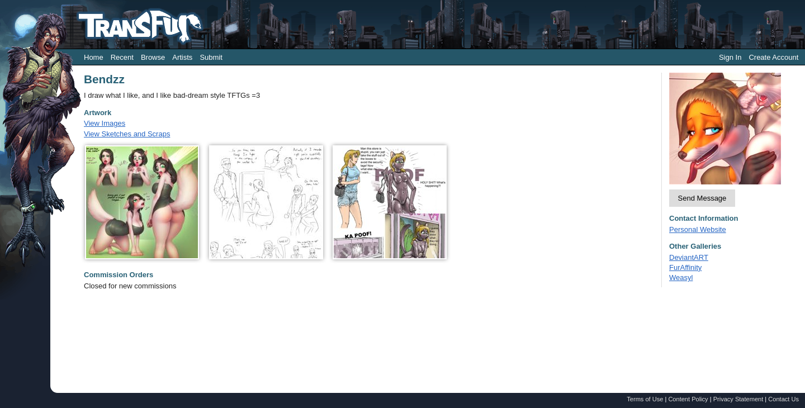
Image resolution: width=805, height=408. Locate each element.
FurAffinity (685, 267)
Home (93, 57)
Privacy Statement (738, 399)
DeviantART (688, 257)
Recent (122, 57)
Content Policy (688, 399)
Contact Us (783, 399)
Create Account (773, 57)
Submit (211, 57)
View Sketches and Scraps (127, 134)
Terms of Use (645, 399)
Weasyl (681, 277)
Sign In (730, 57)
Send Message (702, 198)
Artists (182, 57)
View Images (104, 123)
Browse (153, 57)
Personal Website (697, 229)
